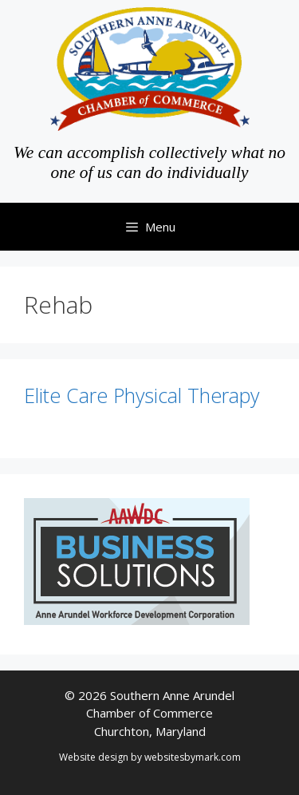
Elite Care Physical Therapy (141, 395)
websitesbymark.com (192, 757)
